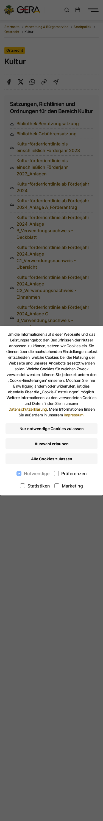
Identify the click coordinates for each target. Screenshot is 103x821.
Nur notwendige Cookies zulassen (52, 428)
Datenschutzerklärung (28, 409)
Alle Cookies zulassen (51, 458)
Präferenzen (74, 473)
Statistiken (38, 486)
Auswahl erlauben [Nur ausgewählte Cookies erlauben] (52, 443)
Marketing (72, 486)
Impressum (73, 415)
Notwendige (36, 473)
